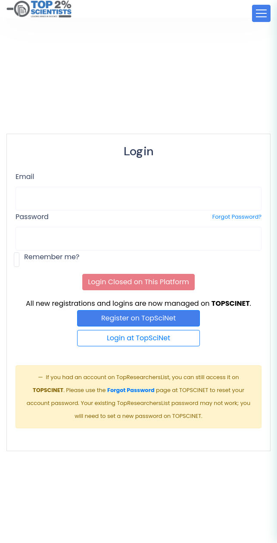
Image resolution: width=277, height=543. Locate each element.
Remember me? (51, 257)
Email (25, 177)
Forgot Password (131, 390)
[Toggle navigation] (261, 13)
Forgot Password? (236, 217)
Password (32, 217)
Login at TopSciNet (138, 338)
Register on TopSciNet (138, 318)
